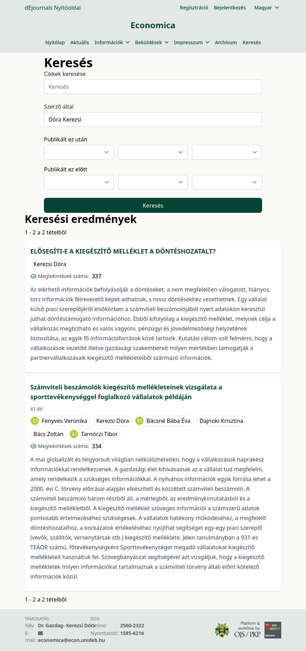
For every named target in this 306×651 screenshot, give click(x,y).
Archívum (226, 42)
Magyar (266, 7)
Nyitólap (55, 42)
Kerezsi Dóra (49, 264)
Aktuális (79, 42)
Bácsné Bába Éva (168, 421)
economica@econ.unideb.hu (71, 640)
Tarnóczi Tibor (99, 434)
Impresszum (191, 42)
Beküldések (151, 42)
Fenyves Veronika (64, 421)
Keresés (252, 42)
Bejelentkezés (230, 7)
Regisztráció (194, 7)
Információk (112, 42)
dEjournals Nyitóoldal (53, 7)
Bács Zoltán (48, 434)
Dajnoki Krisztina (222, 421)
